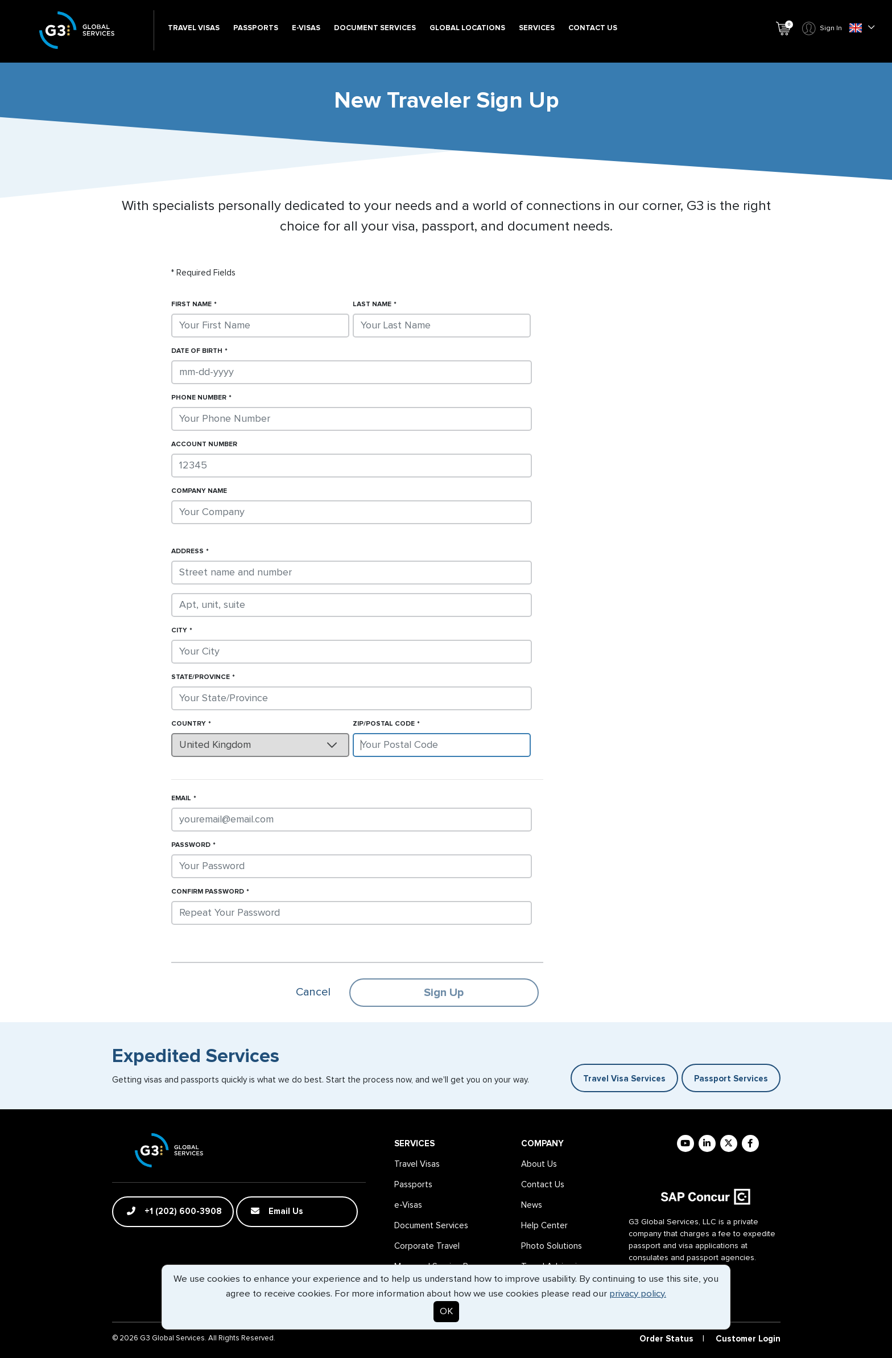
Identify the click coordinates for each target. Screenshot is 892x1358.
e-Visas (306, 28)
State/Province (200, 677)
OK (446, 1311)
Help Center (544, 1225)
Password (190, 845)
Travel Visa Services (624, 1079)
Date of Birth (196, 351)
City (179, 630)
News (531, 1205)
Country (188, 724)
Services (537, 28)
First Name (191, 304)
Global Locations (467, 28)
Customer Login (748, 1339)
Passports (255, 28)
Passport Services (731, 1079)
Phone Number (198, 397)
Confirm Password (207, 891)
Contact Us (592, 28)
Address (187, 551)
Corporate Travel (427, 1246)
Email (181, 798)
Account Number (204, 444)
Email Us (277, 1211)
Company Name (199, 491)
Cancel (313, 992)
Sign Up (444, 992)
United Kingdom (215, 745)
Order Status (666, 1339)
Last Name (372, 304)
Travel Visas (194, 28)
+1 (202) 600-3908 (174, 1211)
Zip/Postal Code (384, 724)
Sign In (822, 28)
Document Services (375, 28)
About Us (539, 1164)
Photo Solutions (551, 1246)
